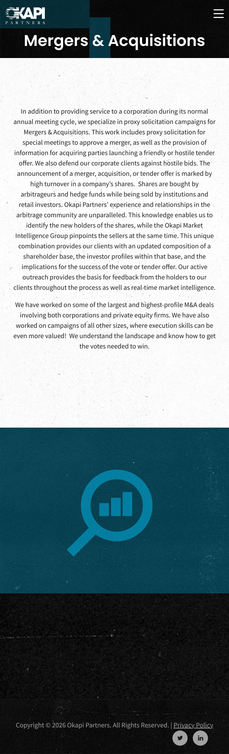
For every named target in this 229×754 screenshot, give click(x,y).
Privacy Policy (193, 725)
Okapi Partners (25, 16)
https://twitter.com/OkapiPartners (180, 738)
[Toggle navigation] (218, 13)
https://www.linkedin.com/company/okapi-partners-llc (200, 738)
